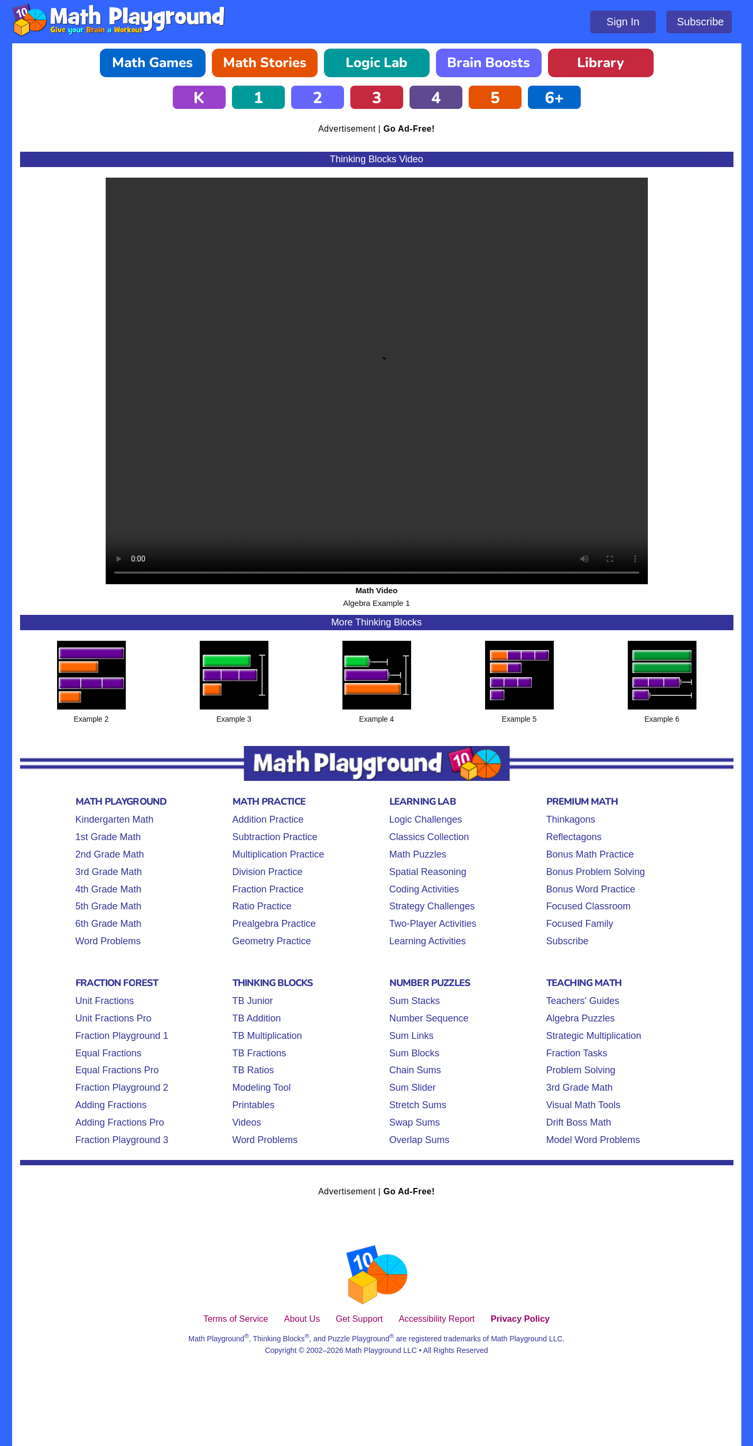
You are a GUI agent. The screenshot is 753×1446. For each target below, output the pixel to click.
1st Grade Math (108, 837)
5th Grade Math (109, 906)
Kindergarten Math (115, 819)
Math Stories (264, 62)
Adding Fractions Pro (120, 1122)
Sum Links (411, 1035)
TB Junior (253, 1001)
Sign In (623, 21)
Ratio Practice (262, 906)
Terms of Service (235, 1318)
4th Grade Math (109, 889)
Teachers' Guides (583, 1001)
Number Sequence (429, 1018)
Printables (254, 1105)
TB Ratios (253, 1070)
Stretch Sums (418, 1105)
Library (600, 62)
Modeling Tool (262, 1087)
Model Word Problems (593, 1140)
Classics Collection (429, 837)
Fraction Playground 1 (122, 1035)
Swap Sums (414, 1122)
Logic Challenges (425, 819)
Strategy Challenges (432, 906)
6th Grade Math (109, 923)
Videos (247, 1122)
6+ (554, 98)
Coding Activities (424, 889)
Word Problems (108, 941)
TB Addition (257, 1018)
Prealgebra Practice (274, 923)
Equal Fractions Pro (117, 1070)
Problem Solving (581, 1070)
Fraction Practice (268, 889)
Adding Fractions (111, 1105)
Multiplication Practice (278, 854)
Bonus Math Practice (590, 854)
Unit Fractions (105, 1001)
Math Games (152, 62)
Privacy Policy (520, 1318)
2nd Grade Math (110, 854)
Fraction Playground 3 (122, 1140)
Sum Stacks (414, 1001)
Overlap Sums (419, 1140)
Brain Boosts (488, 62)
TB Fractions (259, 1053)
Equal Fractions (109, 1053)
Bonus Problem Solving (595, 872)
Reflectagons (574, 837)
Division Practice (268, 872)
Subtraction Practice (275, 837)
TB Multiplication (267, 1035)
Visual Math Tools (583, 1105)
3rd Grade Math (109, 872)
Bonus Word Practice (591, 889)
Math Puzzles (418, 854)
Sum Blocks (414, 1053)
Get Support (359, 1318)
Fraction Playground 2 (122, 1087)
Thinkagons (571, 819)
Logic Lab (376, 62)
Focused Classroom (588, 906)
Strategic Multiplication (594, 1035)
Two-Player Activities (433, 923)
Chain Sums (415, 1070)
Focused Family (579, 923)
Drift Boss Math (578, 1122)
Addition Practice (268, 819)
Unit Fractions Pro (114, 1018)
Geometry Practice (272, 941)
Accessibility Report (436, 1318)
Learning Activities (427, 941)
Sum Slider (412, 1087)
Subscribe (700, 21)
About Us (302, 1318)
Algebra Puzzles (580, 1018)
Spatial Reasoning (428, 872)
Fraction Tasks (577, 1053)
